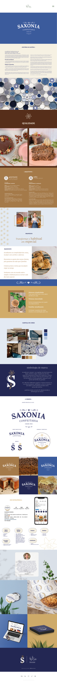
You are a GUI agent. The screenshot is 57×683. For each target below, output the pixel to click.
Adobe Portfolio (31, 680)
